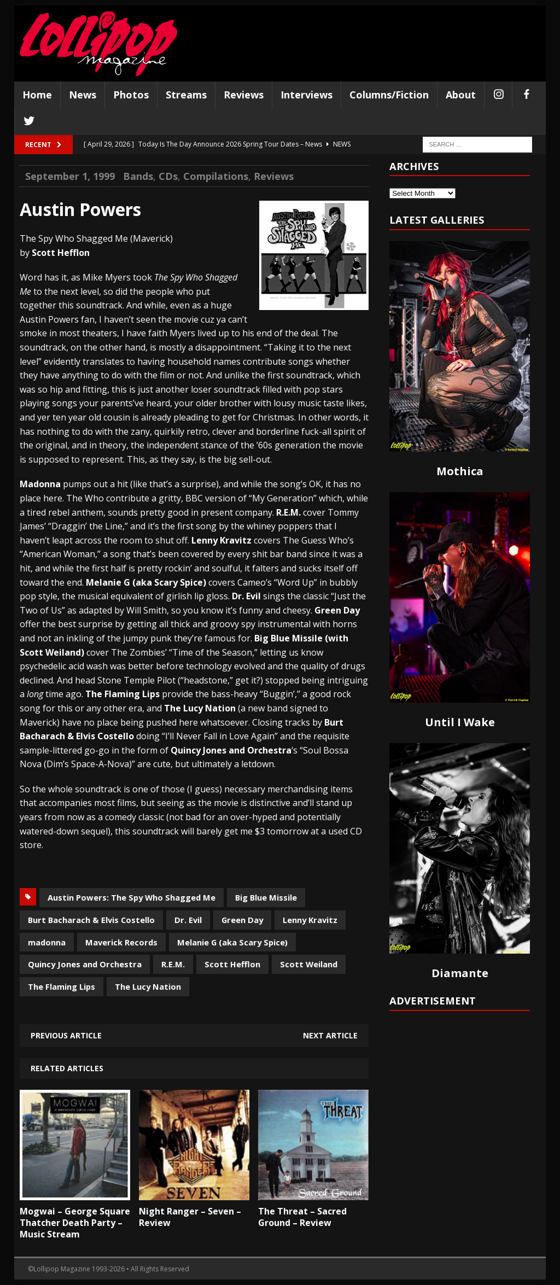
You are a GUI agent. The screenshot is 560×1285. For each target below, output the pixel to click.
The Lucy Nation (148, 986)
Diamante (459, 973)
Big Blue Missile (266, 897)
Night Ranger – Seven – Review (190, 1217)
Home (37, 94)
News (82, 94)
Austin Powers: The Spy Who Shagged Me (131, 897)
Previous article (66, 1035)
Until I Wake (460, 722)
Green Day (242, 919)
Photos (131, 94)
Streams (186, 94)
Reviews (244, 94)
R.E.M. (173, 964)
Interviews (306, 94)
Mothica (459, 471)
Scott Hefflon (232, 964)
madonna (47, 942)
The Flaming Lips (61, 986)
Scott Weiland (308, 964)
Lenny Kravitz (310, 919)
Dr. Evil (188, 919)
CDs (168, 176)
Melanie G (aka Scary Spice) (232, 942)
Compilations (215, 176)
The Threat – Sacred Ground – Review (302, 1217)
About (461, 94)
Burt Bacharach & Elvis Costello (91, 919)
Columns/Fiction (389, 94)
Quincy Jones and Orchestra (85, 964)
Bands (138, 176)
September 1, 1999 (70, 176)
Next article (330, 1035)
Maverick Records (121, 942)
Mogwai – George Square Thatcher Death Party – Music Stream (75, 1222)
